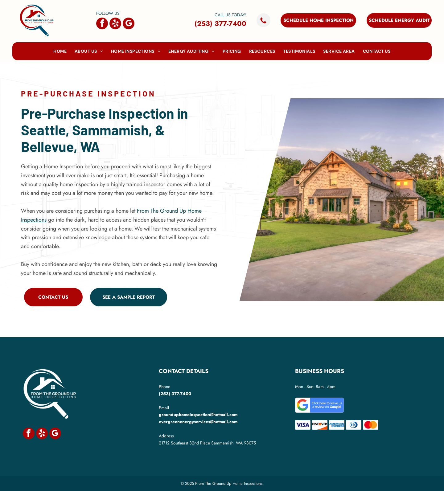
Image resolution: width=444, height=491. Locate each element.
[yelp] (115, 24)
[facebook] (102, 24)
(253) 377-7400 (220, 23)
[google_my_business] (128, 24)
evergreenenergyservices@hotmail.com (198, 422)
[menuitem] (60, 51)
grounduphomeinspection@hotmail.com (198, 414)
